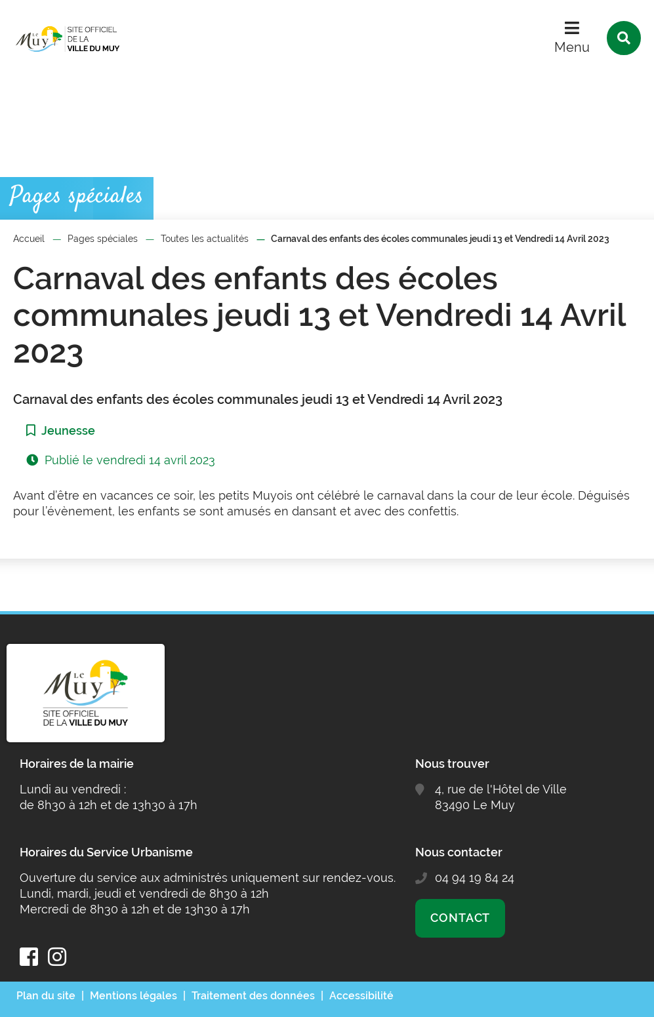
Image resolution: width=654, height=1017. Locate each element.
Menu (572, 47)
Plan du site (45, 995)
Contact (460, 918)
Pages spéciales (103, 238)
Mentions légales (133, 995)
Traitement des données (253, 995)
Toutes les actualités (205, 238)
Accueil (29, 238)
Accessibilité (361, 995)
